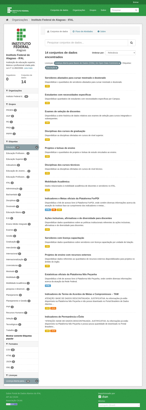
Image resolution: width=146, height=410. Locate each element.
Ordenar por (98, 53)
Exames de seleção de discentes (62, 111)
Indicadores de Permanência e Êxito (64, 317)
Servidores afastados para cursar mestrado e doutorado (75, 78)
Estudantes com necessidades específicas (68, 94)
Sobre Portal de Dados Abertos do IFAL (23, 393)
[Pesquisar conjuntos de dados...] (86, 42)
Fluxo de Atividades (83, 31)
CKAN (103, 396)
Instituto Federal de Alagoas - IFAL (52, 19)
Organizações (79, 10)
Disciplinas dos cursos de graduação (65, 131)
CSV (47, 86)
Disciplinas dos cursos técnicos (62, 165)
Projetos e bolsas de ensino (60, 148)
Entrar (136, 2)
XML (53, 210)
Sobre (103, 10)
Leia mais (28, 68)
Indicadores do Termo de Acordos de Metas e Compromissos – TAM (81, 294)
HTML (48, 210)
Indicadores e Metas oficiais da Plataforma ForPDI (72, 198)
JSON (53, 308)
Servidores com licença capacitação (64, 238)
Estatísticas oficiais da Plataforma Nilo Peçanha (71, 274)
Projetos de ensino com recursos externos (68, 255)
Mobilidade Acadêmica (57, 181)
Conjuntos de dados (59, 10)
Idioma (101, 401)
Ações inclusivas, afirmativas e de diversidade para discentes (78, 218)
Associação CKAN (14, 400)
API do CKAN (12, 397)
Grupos (93, 10)
